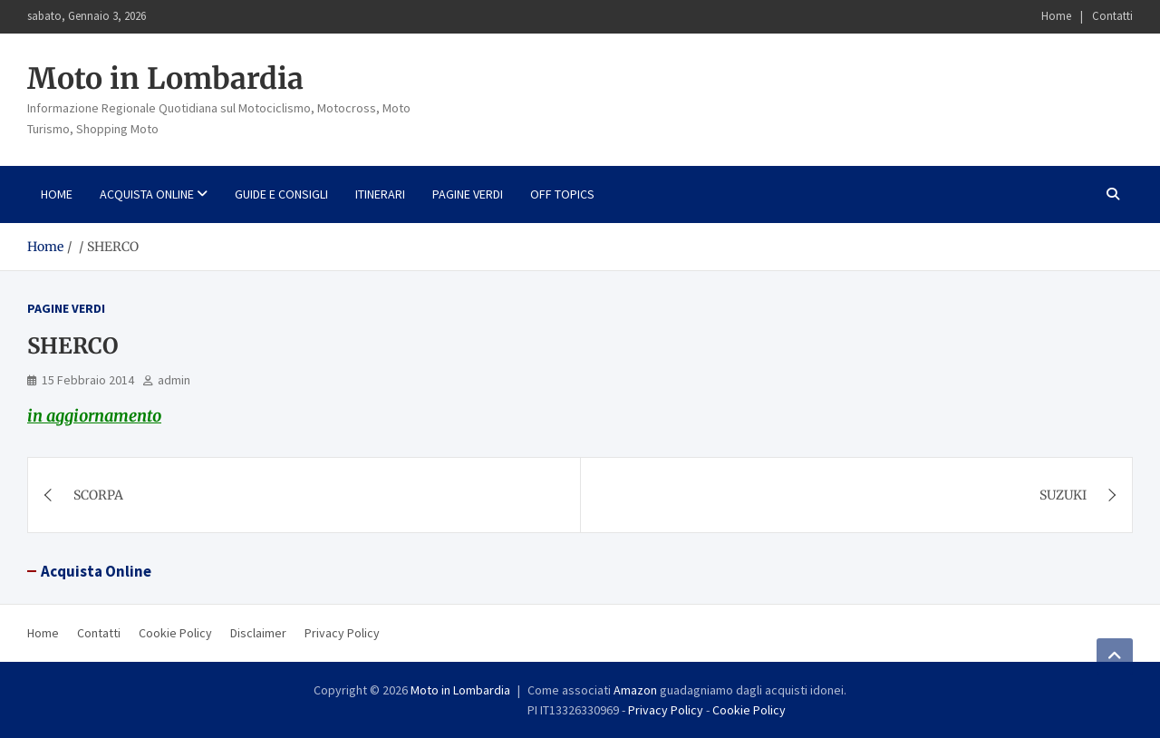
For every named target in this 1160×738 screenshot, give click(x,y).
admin (174, 380)
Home (1056, 16)
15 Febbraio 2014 (88, 380)
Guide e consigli (281, 194)
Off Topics (562, 194)
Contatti (1112, 16)
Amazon (635, 690)
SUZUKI (1063, 495)
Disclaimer (258, 633)
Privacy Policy (342, 633)
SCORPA (98, 495)
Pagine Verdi (467, 194)
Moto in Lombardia (165, 79)
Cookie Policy (175, 633)
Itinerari (380, 194)
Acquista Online (147, 194)
